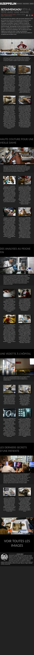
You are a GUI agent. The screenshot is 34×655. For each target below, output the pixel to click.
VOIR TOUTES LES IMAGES (17, 543)
